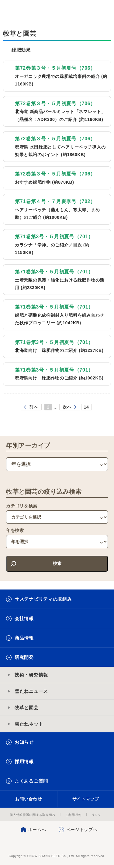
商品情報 (24, 637)
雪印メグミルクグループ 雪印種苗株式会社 (17, 8)
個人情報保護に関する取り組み (32, 815)
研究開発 (24, 657)
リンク (96, 815)
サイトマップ (85, 799)
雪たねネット (29, 723)
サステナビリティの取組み (43, 599)
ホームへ (37, 829)
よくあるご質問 (31, 780)
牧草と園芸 (27, 707)
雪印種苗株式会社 (57, 844)
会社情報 (24, 618)
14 (86, 407)
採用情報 (24, 761)
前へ (33, 407)
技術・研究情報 (31, 674)
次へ (67, 407)
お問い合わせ (28, 799)
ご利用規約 (73, 815)
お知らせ (24, 742)
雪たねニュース (31, 691)
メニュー (104, 8)
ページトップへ (82, 829)
